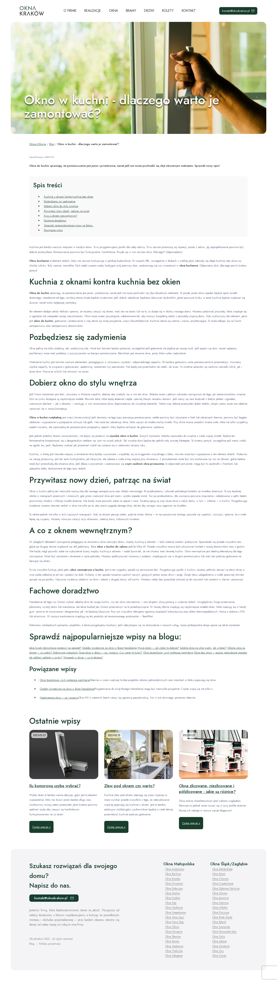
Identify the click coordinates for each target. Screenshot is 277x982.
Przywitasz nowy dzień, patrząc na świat (66, 211)
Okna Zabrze (219, 941)
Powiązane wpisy (53, 230)
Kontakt (189, 10)
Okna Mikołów (220, 907)
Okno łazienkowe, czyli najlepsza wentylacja (168, 653)
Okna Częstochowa (223, 883)
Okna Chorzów (220, 879)
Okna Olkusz (172, 927)
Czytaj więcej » (41, 827)
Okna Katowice (220, 903)
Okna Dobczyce (174, 888)
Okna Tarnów (172, 941)
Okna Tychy (219, 936)
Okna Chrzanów (174, 883)
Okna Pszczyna (220, 912)
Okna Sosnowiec (221, 927)
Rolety (168, 10)
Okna (113, 10)
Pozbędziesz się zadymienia (59, 201)
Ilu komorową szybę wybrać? (55, 786)
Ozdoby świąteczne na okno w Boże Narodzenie (109, 648)
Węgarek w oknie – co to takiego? (83, 657)
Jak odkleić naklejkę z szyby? (46, 657)
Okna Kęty (171, 903)
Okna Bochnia (173, 874)
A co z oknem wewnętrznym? (60, 216)
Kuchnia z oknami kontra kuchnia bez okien (68, 197)
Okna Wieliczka (174, 951)
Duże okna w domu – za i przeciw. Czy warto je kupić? (110, 653)
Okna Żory (218, 951)
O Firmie (70, 10)
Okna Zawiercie (221, 946)
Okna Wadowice (174, 946)
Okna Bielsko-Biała (222, 869)
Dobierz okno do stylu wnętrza (61, 206)
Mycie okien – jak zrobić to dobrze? (158, 648)
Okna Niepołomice (175, 912)
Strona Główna (37, 144)
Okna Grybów (173, 898)
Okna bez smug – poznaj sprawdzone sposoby (220, 653)
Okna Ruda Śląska (222, 917)
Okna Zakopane (174, 955)
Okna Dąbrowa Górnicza (226, 888)
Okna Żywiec (219, 955)
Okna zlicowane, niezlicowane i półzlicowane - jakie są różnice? (207, 788)
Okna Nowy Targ (174, 922)
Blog (51, 144)
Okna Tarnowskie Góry (225, 931)
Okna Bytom (219, 874)
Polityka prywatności (50, 944)
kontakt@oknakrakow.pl (238, 11)
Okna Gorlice (172, 893)
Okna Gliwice (220, 893)
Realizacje (92, 10)
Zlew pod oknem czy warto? (129, 786)
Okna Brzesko (173, 879)
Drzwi (149, 10)
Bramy (131, 10)
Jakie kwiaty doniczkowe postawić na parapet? (55, 648)
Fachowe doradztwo (55, 220)
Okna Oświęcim (174, 931)
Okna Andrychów (175, 869)
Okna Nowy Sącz (175, 917)
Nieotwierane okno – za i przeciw (59, 698)
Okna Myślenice (174, 907)
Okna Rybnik (219, 922)
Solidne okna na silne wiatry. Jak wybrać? (203, 648)
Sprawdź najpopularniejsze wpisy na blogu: (68, 225)
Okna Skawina (173, 936)
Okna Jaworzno (220, 898)
